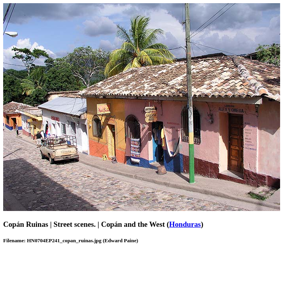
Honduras (185, 224)
